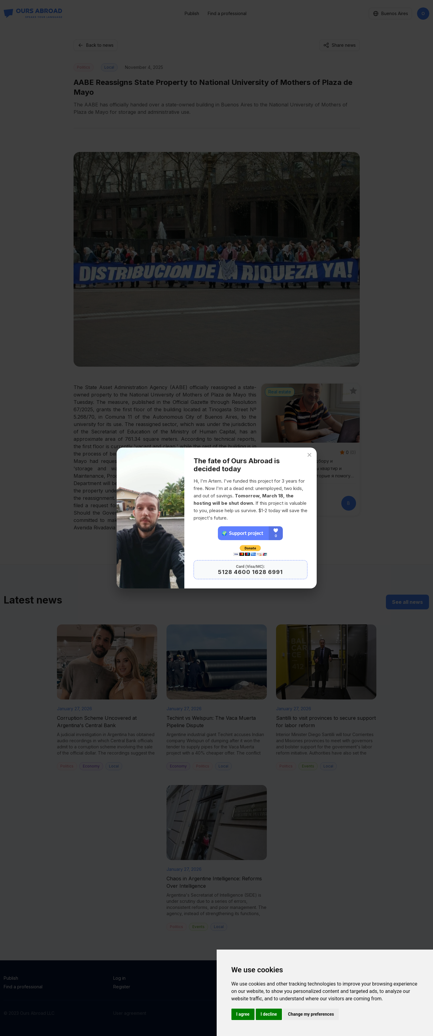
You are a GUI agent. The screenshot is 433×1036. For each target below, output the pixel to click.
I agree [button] (243, 1014)
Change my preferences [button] (311, 1014)
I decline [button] (269, 1014)
